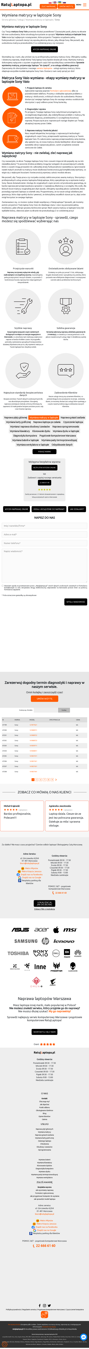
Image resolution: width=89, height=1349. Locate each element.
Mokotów (27, 1343)
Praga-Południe (38, 1343)
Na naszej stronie (14, 1325)
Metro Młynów (31, 869)
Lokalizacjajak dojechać (44, 904)
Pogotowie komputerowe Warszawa (57, 435)
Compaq (79, 1338)
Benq (23, 1338)
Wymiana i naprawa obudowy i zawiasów (30, 426)
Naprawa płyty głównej (15, 417)
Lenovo (51, 1338)
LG (75, 1338)
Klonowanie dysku (41, 431)
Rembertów (53, 1343)
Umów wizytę (66, 6)
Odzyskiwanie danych (62, 444)
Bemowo (12, 1343)
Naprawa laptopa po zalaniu (47, 422)
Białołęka (17, 1343)
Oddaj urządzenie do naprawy (49, 509)
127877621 (33, 726)
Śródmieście (60, 1343)
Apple (20, 1338)
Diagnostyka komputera (25, 435)
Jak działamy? (77, 509)
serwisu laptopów (44, 68)
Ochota (32, 1343)
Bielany (22, 1343)
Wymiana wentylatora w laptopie (33, 444)
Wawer (80, 1343)
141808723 (33, 741)
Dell (72, 1338)
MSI (27, 1338)
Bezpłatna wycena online (44, 468)
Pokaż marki (44, 452)
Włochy (53, 1345)
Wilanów (28, 1345)
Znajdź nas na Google (31, 879)
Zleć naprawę (49, 6)
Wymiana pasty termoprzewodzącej (59, 440)
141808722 (33, 736)
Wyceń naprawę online (44, 49)
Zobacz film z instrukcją (44, 910)
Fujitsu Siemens (35, 1338)
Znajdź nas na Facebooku (32, 876)
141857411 (33, 757)
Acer (16, 1338)
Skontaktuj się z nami (44, 1033)
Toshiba (63, 1338)
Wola (57, 1345)
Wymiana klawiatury (20, 431)
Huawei (25, 1340)
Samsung (43, 1338)
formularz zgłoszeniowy (60, 91)
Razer (29, 1340)
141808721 (33, 731)
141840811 (33, 752)
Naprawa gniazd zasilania (73, 417)
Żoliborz (61, 1345)
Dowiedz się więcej (49, 1328)
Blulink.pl (62, 1330)
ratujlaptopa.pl (17, 1330)
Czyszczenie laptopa (73, 422)
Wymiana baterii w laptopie (25, 440)
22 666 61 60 (44, 483)
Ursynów (75, 1343)
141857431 (33, 767)
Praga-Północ (46, 1343)
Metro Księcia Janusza (31, 873)
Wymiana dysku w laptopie (66, 431)
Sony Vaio (68, 1338)
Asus (13, 1338)
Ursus (71, 1343)
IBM (29, 1338)
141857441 (33, 773)
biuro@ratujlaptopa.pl (29, 864)
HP (47, 1338)
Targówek (66, 1343)
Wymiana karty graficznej (18, 422)
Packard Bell (56, 1338)
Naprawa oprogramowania (65, 426)
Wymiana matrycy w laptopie (44, 417)
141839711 (33, 747)
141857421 (33, 762)
